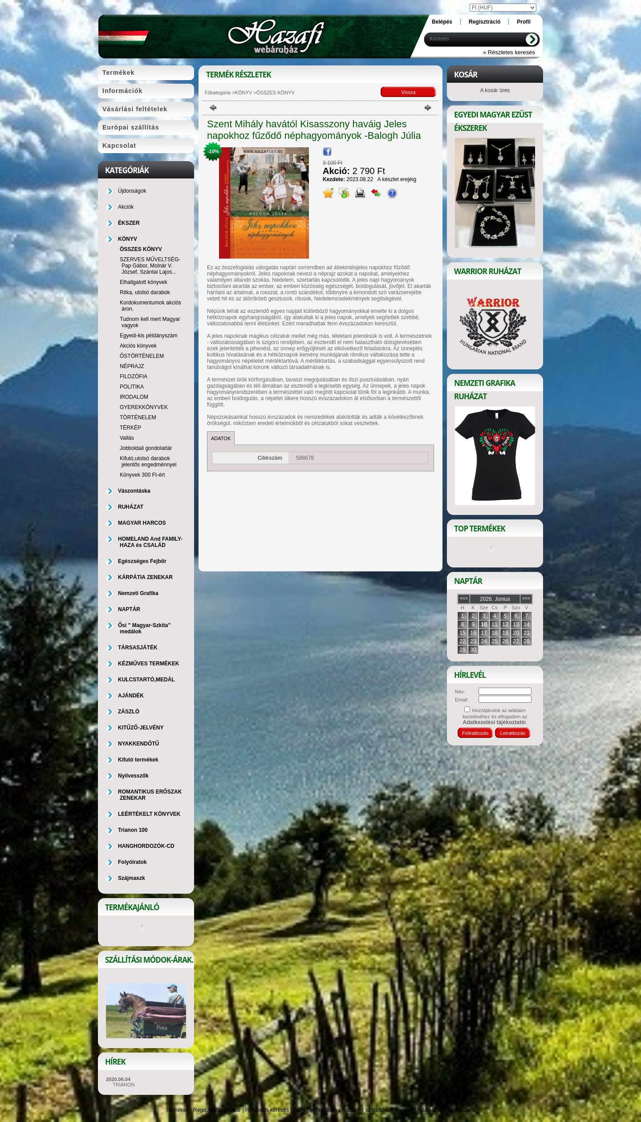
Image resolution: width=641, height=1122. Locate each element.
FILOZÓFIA (133, 376)
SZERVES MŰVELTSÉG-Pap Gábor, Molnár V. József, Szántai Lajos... (150, 265)
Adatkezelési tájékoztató (446, 1110)
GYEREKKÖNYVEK (144, 407)
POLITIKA (132, 387)
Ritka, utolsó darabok (145, 292)
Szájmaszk (131, 878)
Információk (323, 1110)
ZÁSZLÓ (128, 712)
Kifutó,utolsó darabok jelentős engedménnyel (148, 461)
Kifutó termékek (138, 760)
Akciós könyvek (138, 346)
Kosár (234, 1110)
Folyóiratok (132, 862)
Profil (299, 1110)
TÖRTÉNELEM (138, 417)
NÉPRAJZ (132, 366)
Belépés (442, 22)
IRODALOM (134, 397)
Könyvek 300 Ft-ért (142, 475)
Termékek (177, 1110)
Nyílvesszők (133, 776)
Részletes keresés (267, 1110)
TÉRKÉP (130, 428)
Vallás (127, 438)
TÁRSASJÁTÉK (138, 647)
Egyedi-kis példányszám (148, 335)
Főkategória (218, 92)
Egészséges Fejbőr (142, 561)
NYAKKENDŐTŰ (138, 744)
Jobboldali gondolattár (146, 448)
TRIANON (124, 1084)
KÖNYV (243, 92)
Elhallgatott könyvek (143, 282)
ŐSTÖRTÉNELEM (142, 356)
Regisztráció (208, 1110)
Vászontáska (134, 491)
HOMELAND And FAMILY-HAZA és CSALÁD (150, 542)
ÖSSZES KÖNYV (141, 249)
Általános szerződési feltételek (378, 1110)
